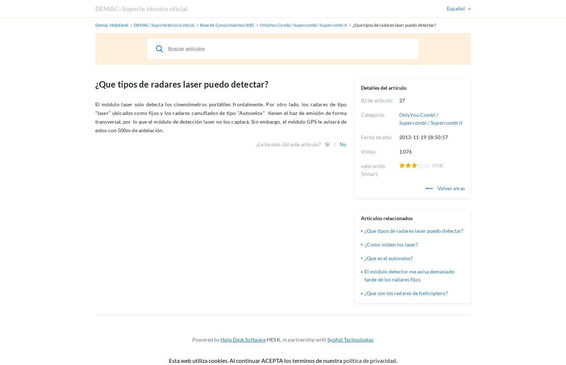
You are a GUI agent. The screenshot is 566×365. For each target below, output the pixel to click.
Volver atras (445, 188)
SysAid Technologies (350, 340)
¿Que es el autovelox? (389, 258)
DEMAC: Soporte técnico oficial (141, 9)
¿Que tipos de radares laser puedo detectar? (414, 231)
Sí (327, 144)
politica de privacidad (369, 360)
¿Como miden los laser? (391, 244)
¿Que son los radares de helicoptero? (406, 293)
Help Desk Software (243, 340)
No (343, 144)
